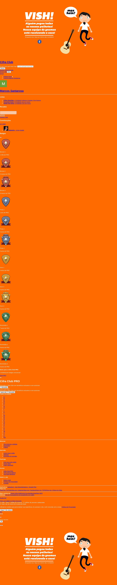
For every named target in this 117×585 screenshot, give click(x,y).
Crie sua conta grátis (10, 462)
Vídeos (6, 448)
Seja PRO (3, 376)
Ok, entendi (8, 510)
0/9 (5, 438)
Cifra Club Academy (10, 473)
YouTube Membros (9, 475)
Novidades (7, 446)
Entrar (2, 73)
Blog (57, 491)
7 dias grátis (4, 387)
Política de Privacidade (11, 482)
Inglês (30, 495)
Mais (9, 72)
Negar (2, 510)
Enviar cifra (3, 72)
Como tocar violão (9, 453)
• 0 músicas (17, 102)
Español (21, 495)
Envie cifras (7, 464)
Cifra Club (6, 62)
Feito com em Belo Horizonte (10, 501)
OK (1, 512)
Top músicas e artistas (10, 444)
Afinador (6, 455)
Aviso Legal (7, 480)
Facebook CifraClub (39, 42)
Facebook (30, 491)
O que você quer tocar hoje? (8, 66)
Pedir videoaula (8, 466)
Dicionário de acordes (10, 457)
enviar (2, 116)
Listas (6, 70)
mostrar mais (4, 118)
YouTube (6, 491)
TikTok (41, 491)
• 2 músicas (22, 100)
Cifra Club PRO (8, 471)
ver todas (3, 124)
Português (10, 495)
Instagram (18, 491)
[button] (12, 78)
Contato (6, 484)
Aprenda (10, 70)
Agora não (3, 392)
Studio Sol (3, 498)
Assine (2, 70)
